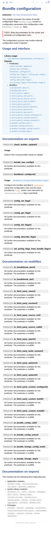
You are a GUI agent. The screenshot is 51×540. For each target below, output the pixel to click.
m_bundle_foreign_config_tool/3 (29, 447)
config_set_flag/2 (22, 201)
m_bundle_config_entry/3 (26, 435)
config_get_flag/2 (22, 213)
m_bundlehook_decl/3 (24, 267)
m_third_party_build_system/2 (28, 351)
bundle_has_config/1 (24, 162)
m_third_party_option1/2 (26, 363)
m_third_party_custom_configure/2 (31, 387)
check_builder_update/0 (25, 144)
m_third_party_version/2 (25, 303)
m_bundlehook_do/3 (24, 279)
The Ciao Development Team (24, 15)
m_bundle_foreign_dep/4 (26, 459)
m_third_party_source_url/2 (27, 315)
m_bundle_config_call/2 (25, 423)
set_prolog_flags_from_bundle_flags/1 (32, 249)
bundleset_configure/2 (24, 174)
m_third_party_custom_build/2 (28, 399)
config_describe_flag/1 (25, 237)
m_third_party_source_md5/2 (28, 327)
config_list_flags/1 (23, 225)
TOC (11, 2)
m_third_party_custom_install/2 (29, 411)
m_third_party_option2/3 (26, 375)
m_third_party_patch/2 (25, 339)
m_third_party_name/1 (24, 291)
